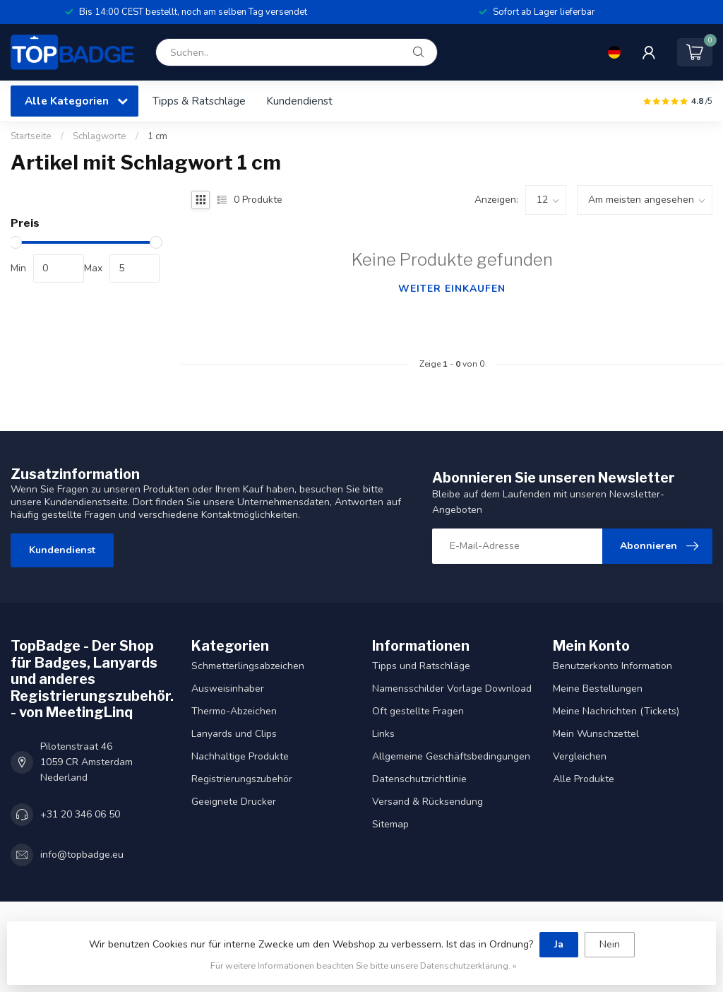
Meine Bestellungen (598, 688)
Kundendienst (299, 100)
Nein (609, 944)
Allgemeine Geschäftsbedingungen (451, 756)
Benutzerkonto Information (612, 666)
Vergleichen (580, 756)
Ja (558, 944)
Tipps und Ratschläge (421, 666)
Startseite (31, 136)
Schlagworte (99, 136)
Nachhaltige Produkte (240, 756)
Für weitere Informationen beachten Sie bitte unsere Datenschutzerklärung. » (363, 965)
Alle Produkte (583, 779)
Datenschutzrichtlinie (419, 779)
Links (383, 733)
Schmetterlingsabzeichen (247, 666)
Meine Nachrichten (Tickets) (616, 711)
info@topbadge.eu (82, 854)
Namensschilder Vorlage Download (452, 688)
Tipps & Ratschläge (199, 100)
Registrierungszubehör (241, 779)
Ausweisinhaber (227, 688)
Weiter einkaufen (452, 288)
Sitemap (390, 824)
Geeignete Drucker (233, 801)
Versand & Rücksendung (427, 801)
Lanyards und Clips (234, 733)
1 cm (157, 136)
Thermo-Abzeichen (234, 711)
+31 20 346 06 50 (80, 814)
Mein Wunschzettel (596, 733)
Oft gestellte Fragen (418, 711)
